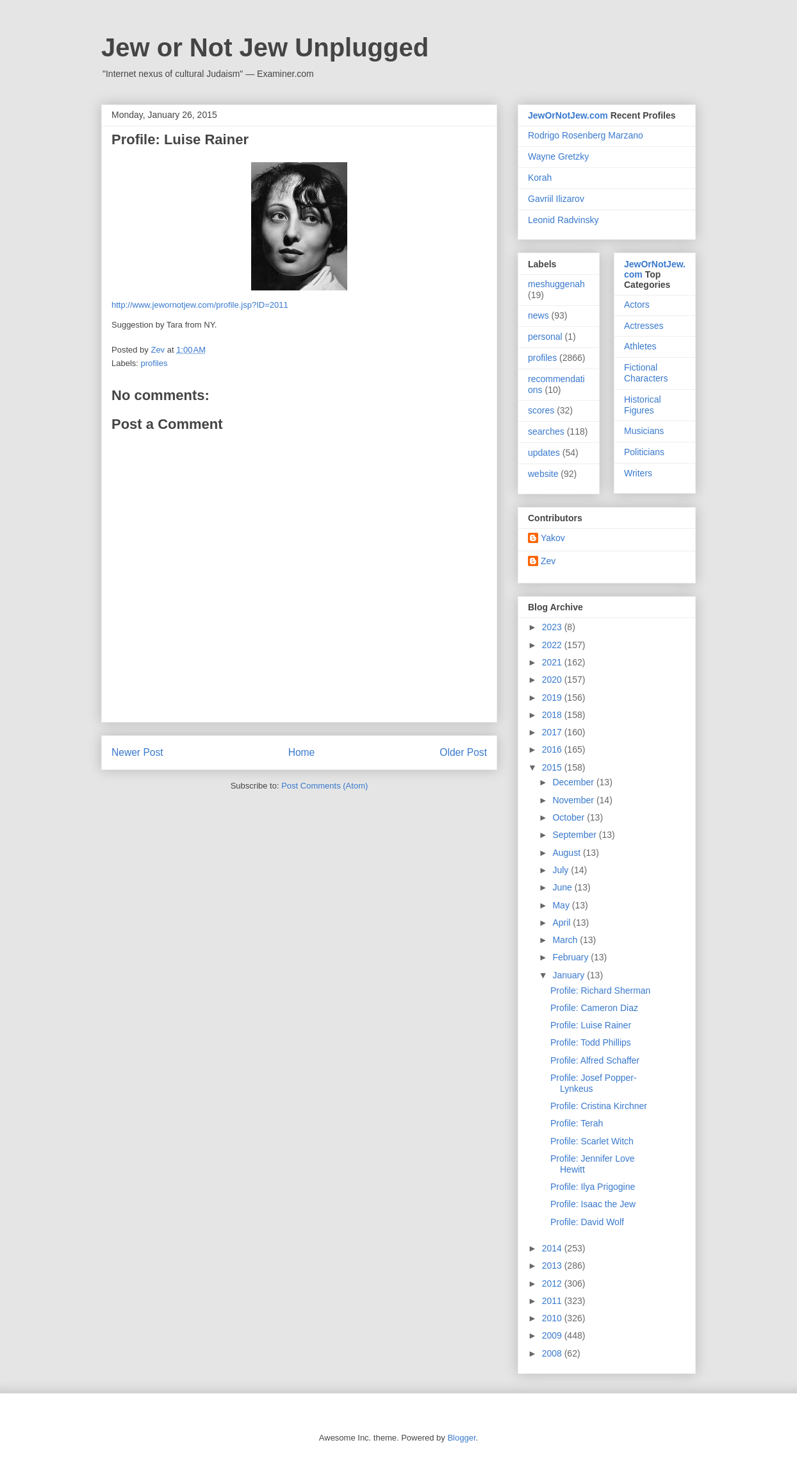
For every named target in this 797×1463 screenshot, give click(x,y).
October (569, 817)
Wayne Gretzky (558, 156)
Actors (637, 304)
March (566, 940)
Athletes (640, 346)
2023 (553, 627)
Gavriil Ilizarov (556, 199)
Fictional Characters (646, 372)
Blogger (461, 1437)
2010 (553, 1318)
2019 (553, 697)
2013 (553, 1265)
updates (544, 452)
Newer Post (137, 752)
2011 (553, 1301)
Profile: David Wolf (587, 1222)
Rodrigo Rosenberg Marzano (585, 135)
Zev (548, 561)
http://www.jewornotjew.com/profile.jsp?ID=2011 (199, 305)
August (567, 853)
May (561, 905)
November (574, 800)
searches (546, 431)
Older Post (463, 752)
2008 (553, 1353)
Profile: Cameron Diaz (594, 1008)
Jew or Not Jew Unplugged (265, 47)
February (571, 957)
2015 (553, 767)
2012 (553, 1283)
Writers (638, 473)
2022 (553, 645)
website (543, 474)
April (562, 922)
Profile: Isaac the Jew (593, 1204)
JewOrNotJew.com (568, 115)
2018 (553, 715)
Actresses (643, 326)
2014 (553, 1248)
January (569, 975)
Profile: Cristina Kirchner (598, 1106)
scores (541, 410)
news (538, 315)
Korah (540, 177)
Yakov (553, 538)
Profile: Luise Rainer (590, 1025)
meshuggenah (556, 284)
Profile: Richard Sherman (600, 990)
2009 (553, 1335)
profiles (154, 363)
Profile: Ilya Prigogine (592, 1187)
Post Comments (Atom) (324, 785)
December (574, 782)
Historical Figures (642, 404)
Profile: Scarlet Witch (592, 1141)
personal (545, 336)
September (575, 835)
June (563, 887)
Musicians (644, 431)
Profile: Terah (576, 1123)
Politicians (644, 452)
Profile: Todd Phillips (590, 1042)
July (561, 870)
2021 (553, 662)
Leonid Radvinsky (563, 220)
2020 (553, 679)
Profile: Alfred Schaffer (594, 1060)
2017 (553, 732)
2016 (553, 749)
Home (301, 752)
